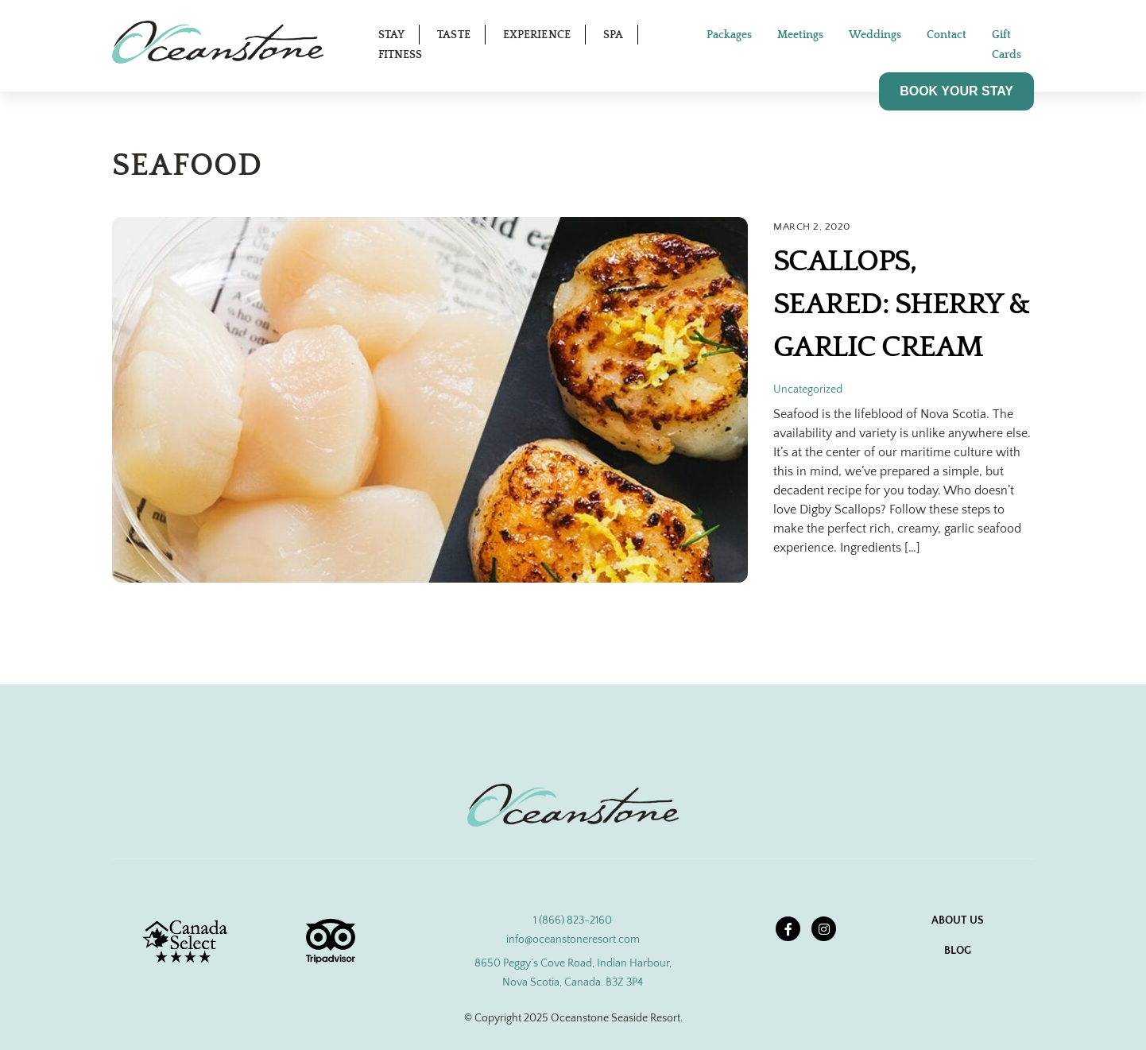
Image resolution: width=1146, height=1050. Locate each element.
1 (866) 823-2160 (572, 920)
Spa (613, 35)
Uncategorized (807, 389)
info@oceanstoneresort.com (573, 939)
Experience (537, 35)
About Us (957, 920)
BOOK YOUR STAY (956, 91)
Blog (957, 950)
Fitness (400, 54)
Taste (453, 35)
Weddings (875, 35)
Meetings (800, 35)
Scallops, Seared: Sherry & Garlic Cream (901, 304)
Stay (391, 35)
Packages (729, 35)
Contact (946, 35)
